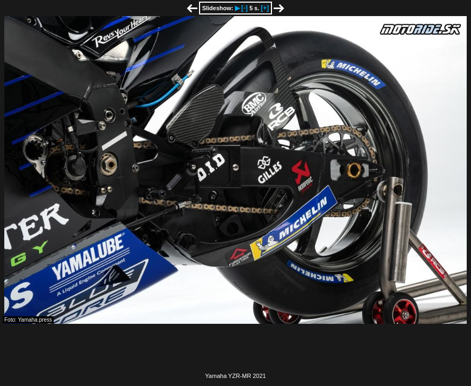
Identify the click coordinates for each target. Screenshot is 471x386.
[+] (265, 8)
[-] (244, 8)
